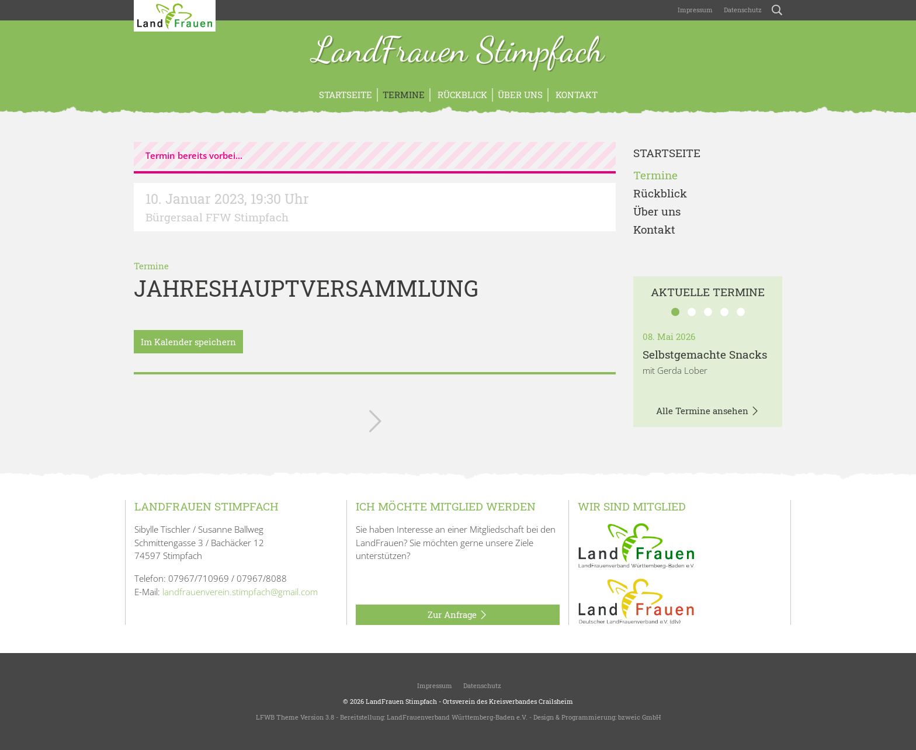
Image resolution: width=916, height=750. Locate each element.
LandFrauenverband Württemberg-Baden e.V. (457, 717)
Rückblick (461, 94)
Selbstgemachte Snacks (705, 354)
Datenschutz (742, 9)
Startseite (345, 94)
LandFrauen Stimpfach (458, 51)
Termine (404, 94)
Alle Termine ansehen (707, 411)
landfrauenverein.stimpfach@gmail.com (240, 592)
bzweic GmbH (639, 717)
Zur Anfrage (458, 615)
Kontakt (575, 94)
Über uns (520, 94)
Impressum (694, 9)
